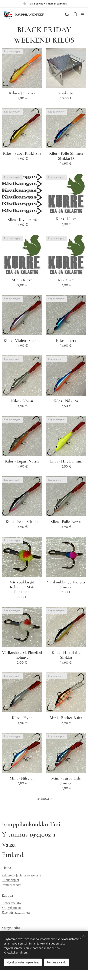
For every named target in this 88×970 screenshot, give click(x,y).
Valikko (82, 14)
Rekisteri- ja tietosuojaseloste (21, 875)
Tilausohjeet (10, 880)
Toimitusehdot (11, 885)
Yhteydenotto (11, 908)
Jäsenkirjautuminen (16, 912)
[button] (67, 14)
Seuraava (43, 799)
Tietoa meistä (11, 903)
